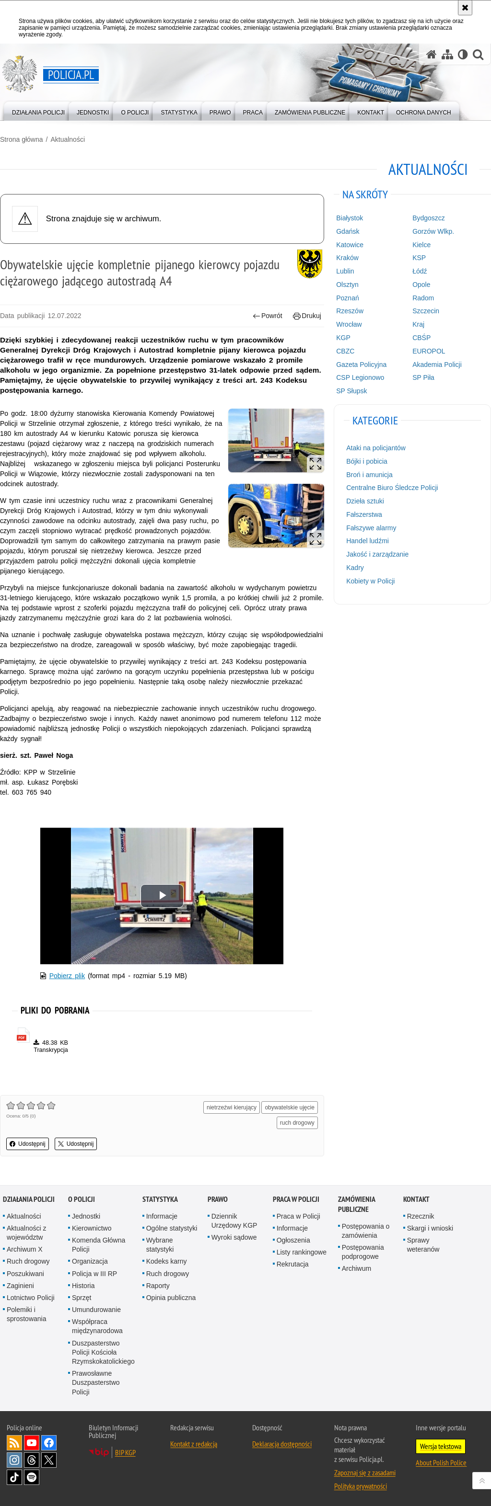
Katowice (349, 245)
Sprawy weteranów (423, 1244)
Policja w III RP (94, 1274)
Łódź (419, 271)
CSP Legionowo (360, 377)
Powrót (267, 316)
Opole (421, 284)
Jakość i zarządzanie (377, 554)
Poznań (347, 298)
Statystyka (160, 1199)
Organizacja (90, 1261)
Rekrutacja (293, 1264)
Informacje (161, 1216)
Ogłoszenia (293, 1240)
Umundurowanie (96, 1309)
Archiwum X (25, 1249)
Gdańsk (347, 231)
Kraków (347, 258)
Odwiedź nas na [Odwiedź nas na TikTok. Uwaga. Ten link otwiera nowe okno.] (14, 1477)
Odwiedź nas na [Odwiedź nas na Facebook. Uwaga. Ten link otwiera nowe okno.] (49, 1442)
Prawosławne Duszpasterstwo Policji (96, 1382)
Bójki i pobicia (366, 461)
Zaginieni (20, 1285)
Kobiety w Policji (370, 581)
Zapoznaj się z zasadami (365, 1472)
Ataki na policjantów (376, 448)
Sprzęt (81, 1297)
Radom (423, 298)
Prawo (218, 1199)
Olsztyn (347, 284)
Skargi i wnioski (430, 1228)
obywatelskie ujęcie (289, 1107)
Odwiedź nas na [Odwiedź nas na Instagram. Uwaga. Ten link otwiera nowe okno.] (14, 1460)
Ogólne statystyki (172, 1228)
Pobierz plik (67, 976)
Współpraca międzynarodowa (97, 1326)
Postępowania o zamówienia (366, 1230)
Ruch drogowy (28, 1261)
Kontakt (416, 1199)
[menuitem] (38, 110)
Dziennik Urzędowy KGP (234, 1220)
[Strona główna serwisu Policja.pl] (431, 54)
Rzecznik (420, 1216)
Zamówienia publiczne (356, 1204)
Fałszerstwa (364, 514)
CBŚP (421, 338)
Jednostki (86, 1216)
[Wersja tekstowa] (463, 54)
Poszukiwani (25, 1274)
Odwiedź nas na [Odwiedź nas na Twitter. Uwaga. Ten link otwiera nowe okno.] (49, 1460)
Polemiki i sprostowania (27, 1314)
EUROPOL (428, 351)
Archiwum (356, 1268)
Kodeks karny (166, 1261)
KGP (343, 338)
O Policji (81, 1199)
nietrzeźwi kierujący (232, 1107)
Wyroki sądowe (234, 1237)
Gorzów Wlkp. (433, 231)
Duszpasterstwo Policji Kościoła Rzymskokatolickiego (103, 1352)
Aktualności (67, 139)
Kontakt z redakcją (193, 1444)
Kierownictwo (91, 1228)
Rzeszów (349, 311)
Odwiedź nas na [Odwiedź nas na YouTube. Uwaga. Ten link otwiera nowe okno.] (31, 1442)
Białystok (349, 218)
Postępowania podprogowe (363, 1252)
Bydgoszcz (428, 218)
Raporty (158, 1285)
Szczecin (425, 311)
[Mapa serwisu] (447, 54)
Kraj (418, 324)
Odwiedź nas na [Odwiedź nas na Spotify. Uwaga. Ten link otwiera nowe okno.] (31, 1477)
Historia (83, 1285)
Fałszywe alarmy (371, 528)
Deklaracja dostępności (282, 1444)
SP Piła (423, 377)
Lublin (345, 271)
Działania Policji (29, 1199)
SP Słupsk (351, 391)
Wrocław (349, 324)
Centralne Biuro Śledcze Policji (392, 487)
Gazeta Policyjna (361, 364)
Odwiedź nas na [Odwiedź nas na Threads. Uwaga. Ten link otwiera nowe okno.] (31, 1460)
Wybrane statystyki (160, 1244)
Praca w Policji (296, 1199)
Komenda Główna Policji (98, 1244)
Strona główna (21, 139)
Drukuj (307, 316)
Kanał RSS (14, 1442)
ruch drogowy (297, 1122)
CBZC (345, 351)
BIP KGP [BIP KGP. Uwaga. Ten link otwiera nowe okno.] (125, 1452)
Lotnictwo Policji (31, 1297)
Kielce (421, 245)
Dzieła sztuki (365, 501)
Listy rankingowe (302, 1252)
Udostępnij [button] (28, 1144)
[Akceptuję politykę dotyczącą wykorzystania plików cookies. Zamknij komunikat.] (465, 7)
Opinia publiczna (171, 1297)
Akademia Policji (437, 364)
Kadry (355, 567)
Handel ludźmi (367, 541)
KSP (419, 258)
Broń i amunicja (369, 475)
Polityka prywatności (360, 1486)
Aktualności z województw (26, 1232)
